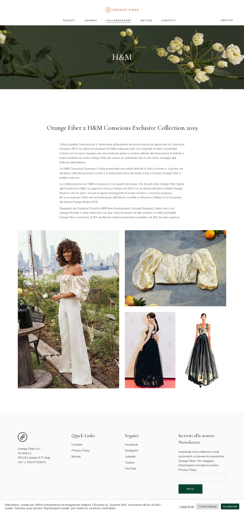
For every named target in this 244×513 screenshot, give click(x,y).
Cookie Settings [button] (207, 506)
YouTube (130, 468)
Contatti (76, 444)
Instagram (131, 450)
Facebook (131, 444)
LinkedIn (130, 456)
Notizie (76, 456)
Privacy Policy (80, 450)
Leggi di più (187, 506)
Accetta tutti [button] (230, 506)
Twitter (130, 462)
